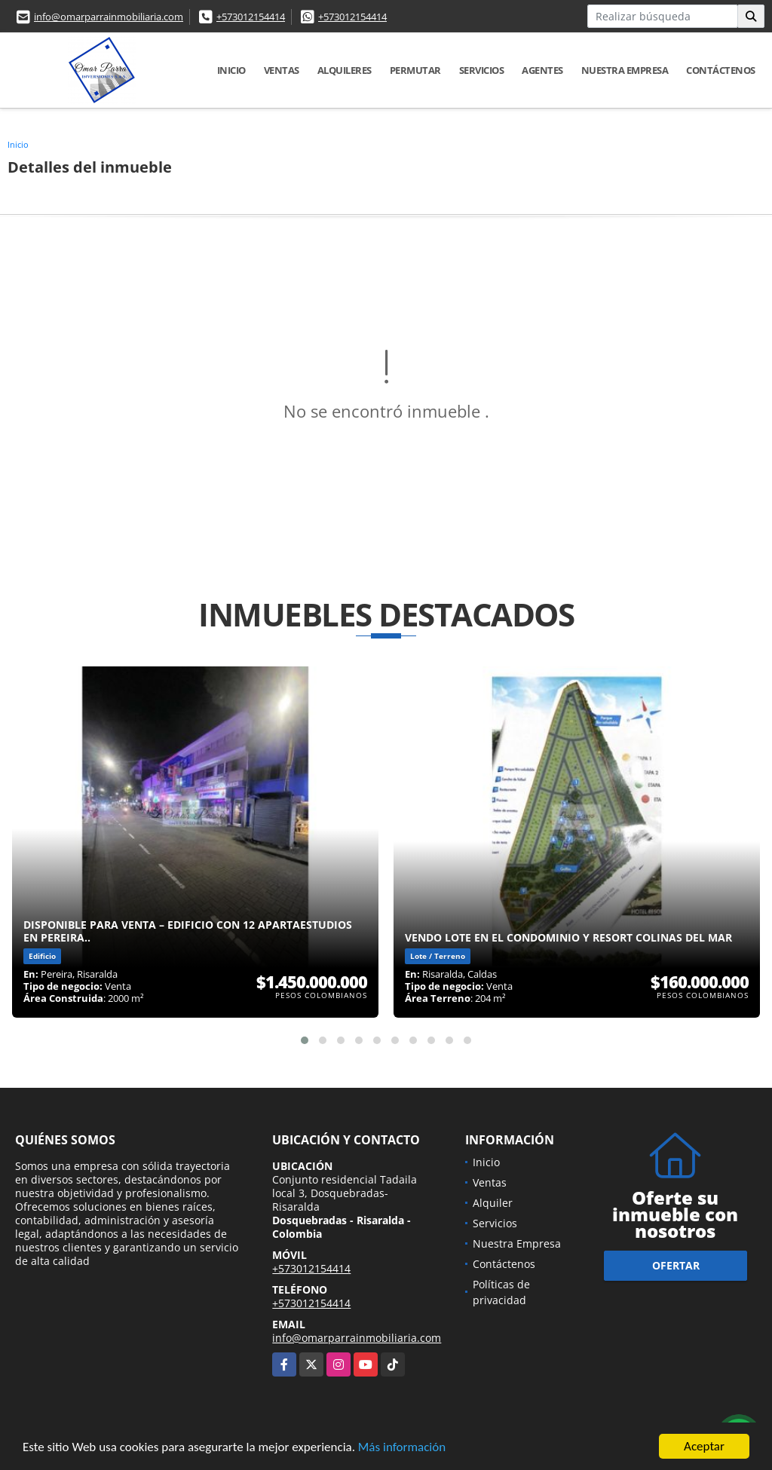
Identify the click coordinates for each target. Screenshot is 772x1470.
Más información (402, 1448)
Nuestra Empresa (625, 70)
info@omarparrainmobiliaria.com (108, 16)
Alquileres (344, 70)
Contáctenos (720, 70)
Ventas (281, 70)
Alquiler (493, 1203)
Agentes (542, 70)
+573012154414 (250, 16)
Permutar (415, 70)
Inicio (231, 70)
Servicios (481, 70)
